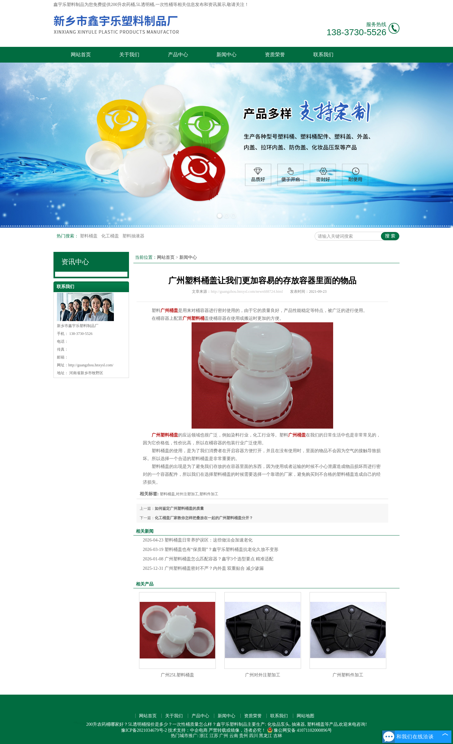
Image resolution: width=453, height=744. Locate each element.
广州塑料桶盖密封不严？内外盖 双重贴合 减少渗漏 (203, 568)
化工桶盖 (110, 236)
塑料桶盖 (89, 236)
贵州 (243, 735)
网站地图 (305, 715)
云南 (233, 735)
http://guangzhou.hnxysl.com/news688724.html (247, 291)
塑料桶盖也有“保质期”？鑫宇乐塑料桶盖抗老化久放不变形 (210, 549)
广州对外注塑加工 (262, 675)
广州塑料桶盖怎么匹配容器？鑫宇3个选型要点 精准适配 (208, 559)
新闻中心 (226, 54)
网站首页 (81, 54)
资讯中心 (75, 262)
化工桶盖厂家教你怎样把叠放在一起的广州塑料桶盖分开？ (204, 518)
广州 (223, 735)
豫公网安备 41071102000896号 (299, 730)
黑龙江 (265, 735)
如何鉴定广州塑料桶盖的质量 (179, 508)
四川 (253, 735)
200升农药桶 (123, 4)
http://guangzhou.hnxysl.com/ (90, 365)
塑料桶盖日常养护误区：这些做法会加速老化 (198, 540)
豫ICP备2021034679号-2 (144, 730)
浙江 (203, 735)
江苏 (214, 735)
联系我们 (323, 54)
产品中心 (178, 54)
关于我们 (129, 54)
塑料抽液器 (133, 236)
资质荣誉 (275, 54)
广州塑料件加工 (348, 675)
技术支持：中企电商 (188, 730)
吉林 (277, 735)
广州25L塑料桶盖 (177, 675)
